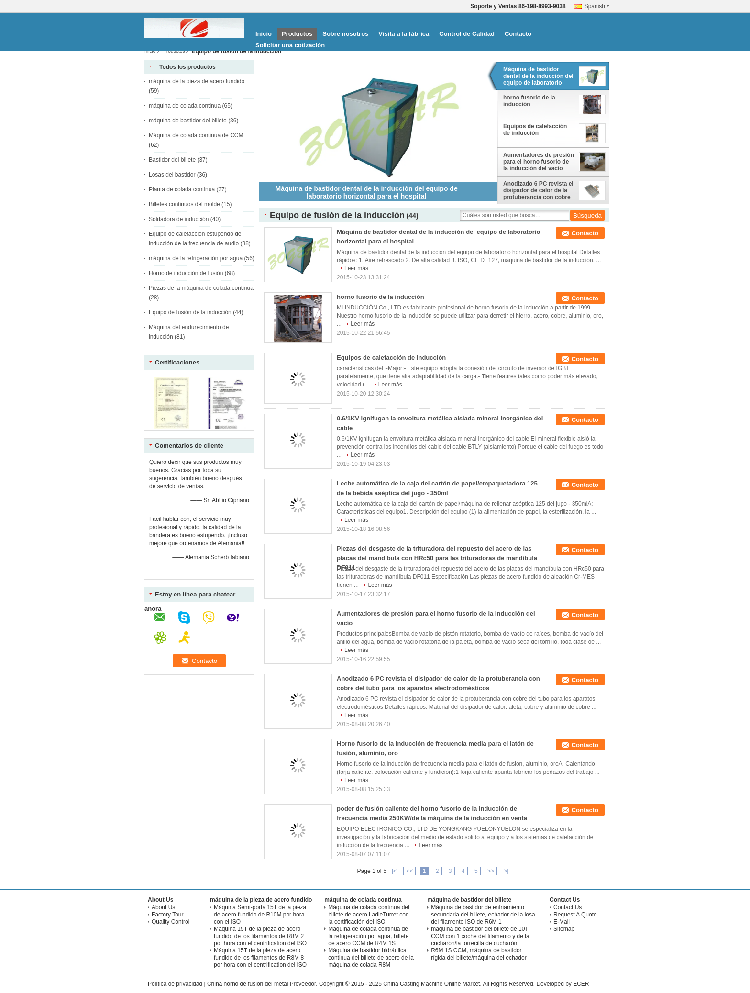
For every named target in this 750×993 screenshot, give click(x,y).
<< (409, 871)
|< (394, 871)
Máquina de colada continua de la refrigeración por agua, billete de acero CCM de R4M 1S (368, 936)
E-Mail (561, 921)
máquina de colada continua (185, 105)
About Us (163, 907)
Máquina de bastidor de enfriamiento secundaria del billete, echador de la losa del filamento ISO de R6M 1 (483, 914)
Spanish (597, 6)
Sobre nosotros (345, 33)
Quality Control (170, 921)
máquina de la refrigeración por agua (196, 258)
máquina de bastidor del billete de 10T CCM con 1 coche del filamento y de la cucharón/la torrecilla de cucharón (480, 936)
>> (490, 871)
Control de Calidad (467, 33)
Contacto (518, 33)
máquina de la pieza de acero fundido (196, 81)
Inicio (263, 33)
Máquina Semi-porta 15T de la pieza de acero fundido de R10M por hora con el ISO (260, 914)
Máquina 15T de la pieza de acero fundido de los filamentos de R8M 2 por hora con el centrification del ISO (260, 936)
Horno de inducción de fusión (186, 273)
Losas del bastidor (172, 174)
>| (506, 871)
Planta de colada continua (182, 189)
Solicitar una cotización (290, 45)
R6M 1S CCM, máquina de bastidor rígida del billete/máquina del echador (478, 954)
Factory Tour (167, 914)
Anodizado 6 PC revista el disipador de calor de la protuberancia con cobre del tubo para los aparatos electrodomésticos (538, 190)
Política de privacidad (175, 984)
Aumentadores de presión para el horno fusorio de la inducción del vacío (538, 162)
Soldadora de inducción (179, 219)
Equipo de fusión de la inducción (190, 312)
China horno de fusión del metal (247, 984)
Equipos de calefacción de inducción (535, 129)
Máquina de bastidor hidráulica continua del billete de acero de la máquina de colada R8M (371, 957)
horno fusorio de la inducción (529, 101)
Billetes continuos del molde (184, 204)
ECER (581, 984)
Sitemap (563, 929)
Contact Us (567, 907)
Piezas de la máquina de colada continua (201, 288)
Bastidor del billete (172, 159)
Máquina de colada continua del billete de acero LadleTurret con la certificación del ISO (368, 914)
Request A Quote (575, 914)
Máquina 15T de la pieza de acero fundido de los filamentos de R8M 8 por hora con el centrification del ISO (260, 957)
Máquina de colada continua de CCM (196, 135)
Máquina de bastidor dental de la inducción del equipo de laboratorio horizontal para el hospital (538, 76)
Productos (297, 33)
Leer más (356, 268)
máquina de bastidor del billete (188, 120)
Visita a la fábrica (403, 33)
